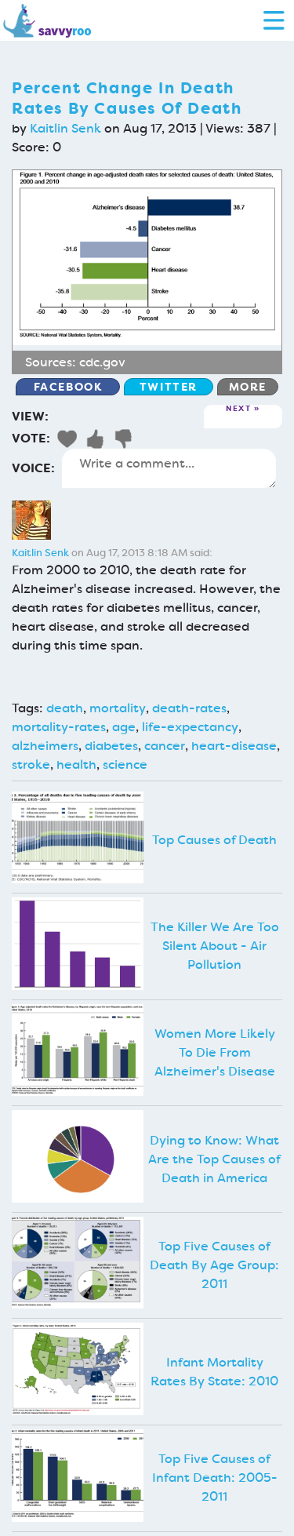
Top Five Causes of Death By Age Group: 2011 (214, 1265)
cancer (164, 745)
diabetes (111, 745)
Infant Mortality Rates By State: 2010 (214, 1371)
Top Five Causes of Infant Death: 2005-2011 (215, 1477)
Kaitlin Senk (65, 128)
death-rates (189, 708)
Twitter (169, 387)
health (76, 764)
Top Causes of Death (214, 840)
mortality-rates (59, 727)
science (125, 764)
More (248, 387)
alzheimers (45, 745)
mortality (117, 708)
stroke (31, 764)
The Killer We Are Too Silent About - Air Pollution (215, 946)
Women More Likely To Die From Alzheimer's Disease (214, 1052)
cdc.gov (102, 362)
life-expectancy (190, 727)
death (64, 708)
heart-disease (234, 745)
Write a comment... (169, 468)
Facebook (68, 387)
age (124, 727)
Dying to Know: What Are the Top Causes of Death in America (214, 1159)
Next (238, 409)
